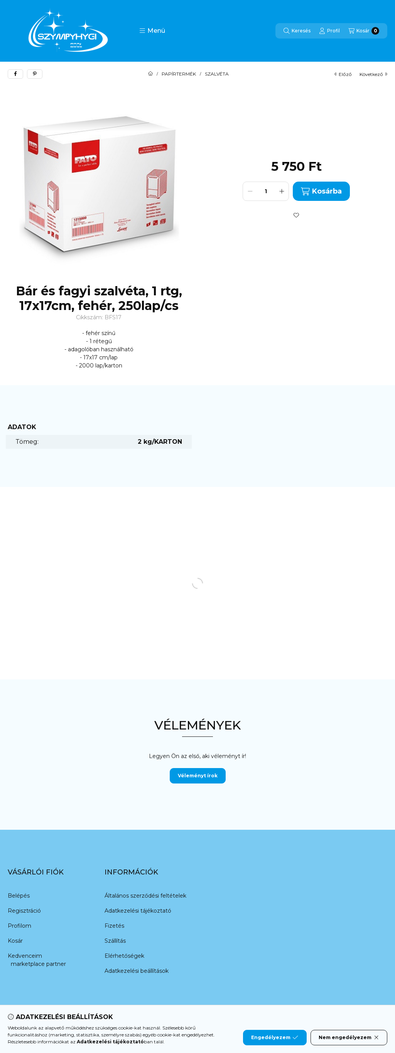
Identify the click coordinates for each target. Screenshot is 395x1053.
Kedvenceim (25, 955)
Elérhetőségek (124, 955)
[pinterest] (34, 74)
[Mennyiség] (266, 191)
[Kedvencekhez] (296, 215)
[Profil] (329, 31)
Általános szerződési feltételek (145, 895)
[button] (152, 31)
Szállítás (115, 940)
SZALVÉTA (217, 74)
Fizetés (114, 925)
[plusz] (282, 191)
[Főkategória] (150, 74)
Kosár (15, 940)
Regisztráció (24, 910)
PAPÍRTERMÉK (179, 74)
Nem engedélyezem (349, 1037)
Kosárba (321, 191)
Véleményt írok (198, 775)
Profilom (19, 925)
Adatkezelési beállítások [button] (137, 970)
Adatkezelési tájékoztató (138, 910)
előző (343, 74)
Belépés (19, 895)
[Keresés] (297, 31)
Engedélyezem (274, 1037)
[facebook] (15, 74)
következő (373, 74)
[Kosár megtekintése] (364, 31)
